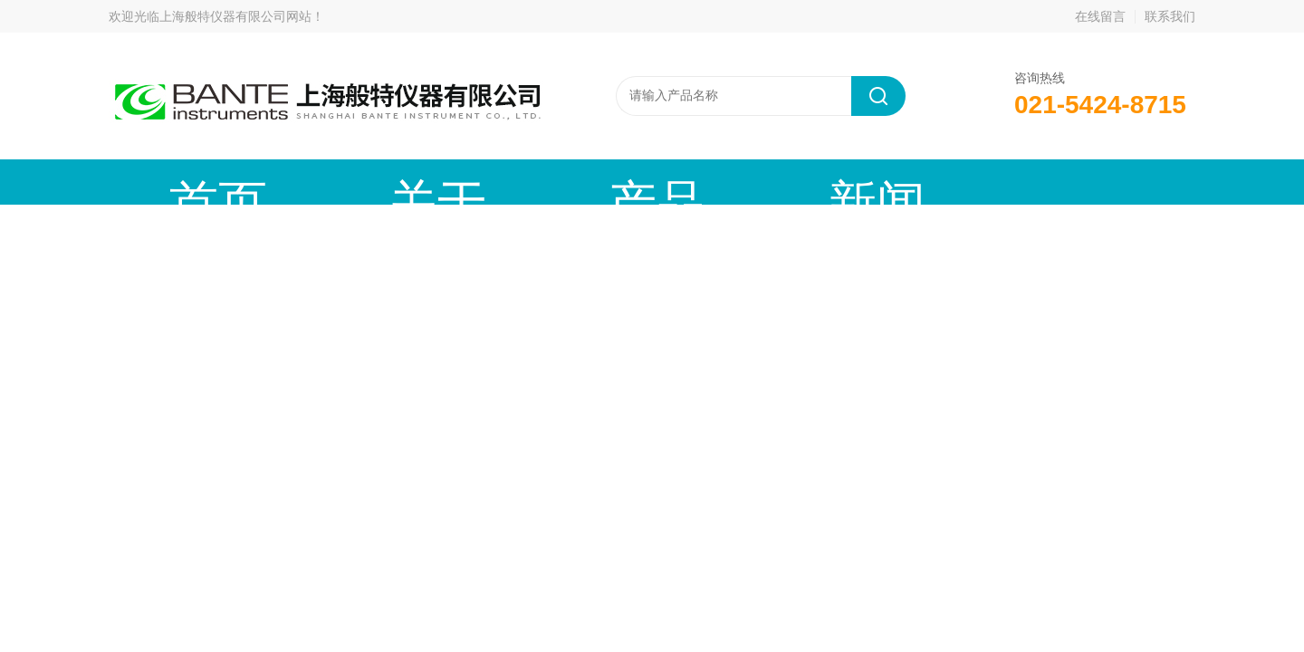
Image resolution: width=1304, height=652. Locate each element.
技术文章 (720, 181)
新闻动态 (584, 181)
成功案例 (856, 181)
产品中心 (448, 181)
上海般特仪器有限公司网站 (235, 16)
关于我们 (312, 181)
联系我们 (1170, 16)
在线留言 (1100, 16)
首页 (176, 181)
